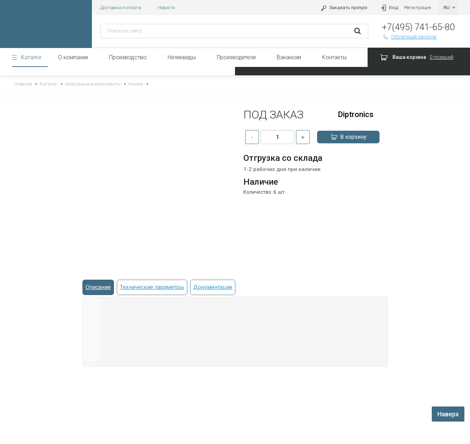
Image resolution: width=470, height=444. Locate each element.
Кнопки (135, 84)
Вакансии (289, 57)
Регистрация (417, 7)
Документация (212, 287)
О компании (73, 57)
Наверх (448, 414)
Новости (166, 7)
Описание (98, 287)
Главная (23, 84)
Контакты (334, 57)
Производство (128, 57)
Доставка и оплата (120, 7)
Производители (236, 57)
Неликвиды (182, 57)
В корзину (348, 137)
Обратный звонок (409, 36)
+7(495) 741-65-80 (418, 27)
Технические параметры (152, 287)
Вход (388, 7)
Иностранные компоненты (92, 84)
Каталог (31, 57)
